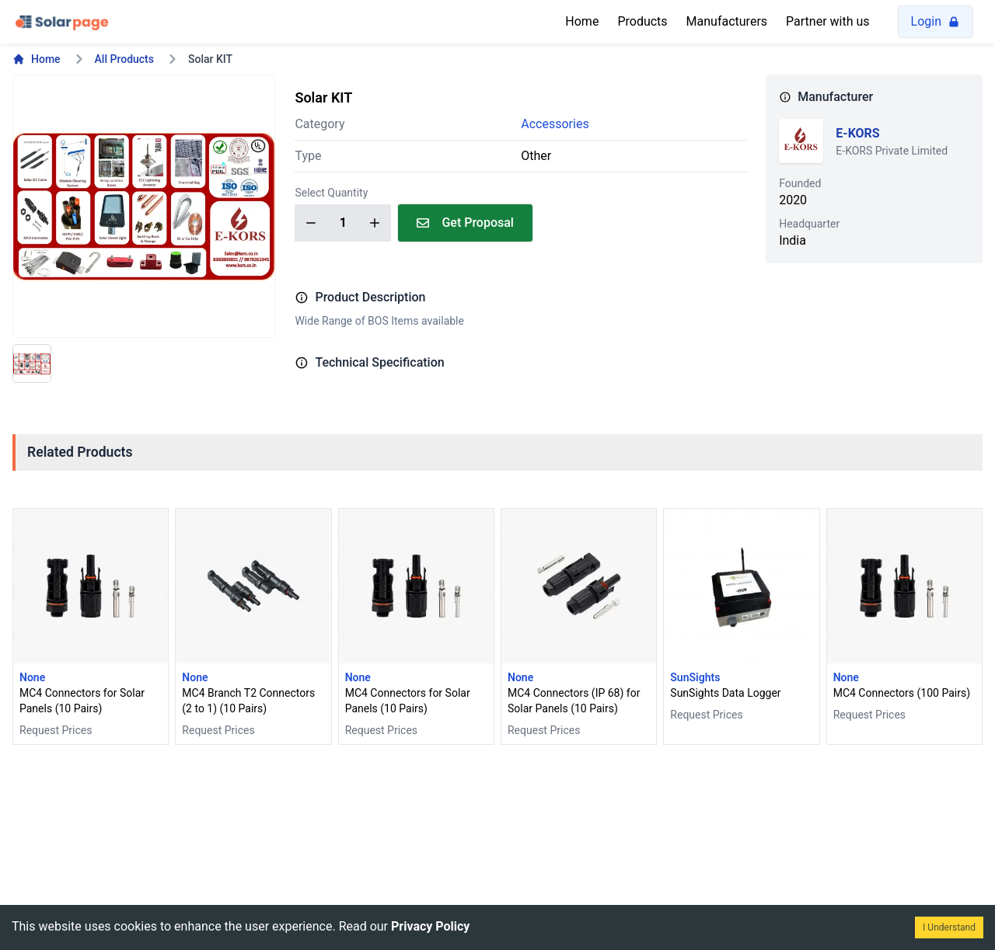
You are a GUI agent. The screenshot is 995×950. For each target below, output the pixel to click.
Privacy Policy (430, 926)
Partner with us (827, 21)
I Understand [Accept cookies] (949, 927)
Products (642, 21)
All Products (124, 59)
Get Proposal (465, 222)
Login (935, 21)
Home (582, 21)
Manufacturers (726, 21)
